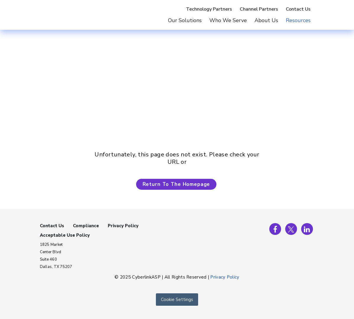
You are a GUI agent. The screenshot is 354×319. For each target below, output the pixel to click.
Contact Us (298, 9)
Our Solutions (185, 20)
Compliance (86, 226)
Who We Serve (228, 20)
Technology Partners (209, 9)
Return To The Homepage (176, 184)
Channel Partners (259, 9)
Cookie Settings (177, 299)
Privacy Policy (123, 226)
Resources (298, 20)
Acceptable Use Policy (65, 235)
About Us (266, 20)
